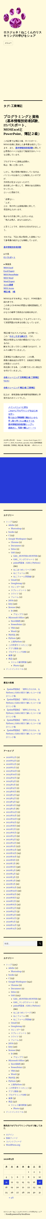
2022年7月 (11, 829)
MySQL (11, 634)
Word (13, 631)
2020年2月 (11, 918)
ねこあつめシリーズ (22, 569)
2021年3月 (11, 877)
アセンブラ (18, 614)
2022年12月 (11, 812)
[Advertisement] (23, 76)
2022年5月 (11, 836)
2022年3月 (11, 839)
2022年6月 (11, 832)
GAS (13, 552)
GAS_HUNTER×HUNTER (25, 556)
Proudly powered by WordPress (18, 1214)
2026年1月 (11, 767)
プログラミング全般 (17, 652)
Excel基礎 (15, 621)
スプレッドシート (19, 590)
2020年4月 (11, 911)
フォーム (15, 597)
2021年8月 (11, 860)
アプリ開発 (13, 648)
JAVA (10, 600)
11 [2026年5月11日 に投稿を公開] (6, 1182)
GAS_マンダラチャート (24, 559)
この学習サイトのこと (18, 645)
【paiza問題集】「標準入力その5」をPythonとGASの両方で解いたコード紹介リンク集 (23, 702)
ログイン (10, 1134)
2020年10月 (11, 891)
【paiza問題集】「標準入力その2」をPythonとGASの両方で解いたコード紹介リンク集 (23, 733)
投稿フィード (12, 1138)
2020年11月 (11, 887)
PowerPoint (16, 624)
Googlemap (16, 583)
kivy (10, 604)
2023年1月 (11, 808)
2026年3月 (11, 760)
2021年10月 (11, 856)
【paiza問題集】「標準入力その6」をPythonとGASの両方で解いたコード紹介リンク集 (23, 692)
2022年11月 (11, 815)
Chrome (15, 542)
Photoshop (16, 528)
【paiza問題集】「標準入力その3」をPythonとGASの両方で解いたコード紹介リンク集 (23, 723)
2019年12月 (11, 925)
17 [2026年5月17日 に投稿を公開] (40, 1182)
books (11, 532)
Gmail (14, 580)
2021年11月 (11, 853)
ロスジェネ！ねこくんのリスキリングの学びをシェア (23, 34)
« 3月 (11, 1197)
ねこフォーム (19, 573)
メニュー (8, 43)
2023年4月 (11, 798)
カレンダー (16, 587)
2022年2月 (11, 843)
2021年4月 (11, 873)
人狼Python (16, 641)
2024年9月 (11, 778)
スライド (15, 593)
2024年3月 (11, 781)
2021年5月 (11, 870)
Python (12, 638)
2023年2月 (11, 805)
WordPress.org (13, 1145)
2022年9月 (11, 822)
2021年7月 (11, 863)
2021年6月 (11, 867)
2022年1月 (11, 846)
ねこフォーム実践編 (22, 576)
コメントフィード (14, 1141)
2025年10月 (11, 771)
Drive (13, 549)
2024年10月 (11, 774)
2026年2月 (11, 764)
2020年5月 (11, 908)
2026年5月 (11, 757)
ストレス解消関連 (19, 662)
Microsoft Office (16, 617)
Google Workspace (17, 539)
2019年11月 (11, 928)
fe (12, 611)
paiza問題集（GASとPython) (26, 563)
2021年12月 (11, 850)
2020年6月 (11, 904)
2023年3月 (11, 802)
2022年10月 (11, 819)
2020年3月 (11, 915)
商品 (10, 658)
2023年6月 (11, 791)
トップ (9, 521)
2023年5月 (11, 795)
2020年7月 (11, 901)
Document (16, 545)
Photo (16, 665)
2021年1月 (10, 884)
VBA (13, 628)
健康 (10, 655)
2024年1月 (11, 784)
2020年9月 (11, 894)
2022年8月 (11, 826)
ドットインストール (15, 669)
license (11, 607)
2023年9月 (11, 788)
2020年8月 (11, 897)
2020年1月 (11, 921)
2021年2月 (11, 880)
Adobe (11, 525)
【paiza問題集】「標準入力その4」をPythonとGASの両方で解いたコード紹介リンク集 (23, 713)
